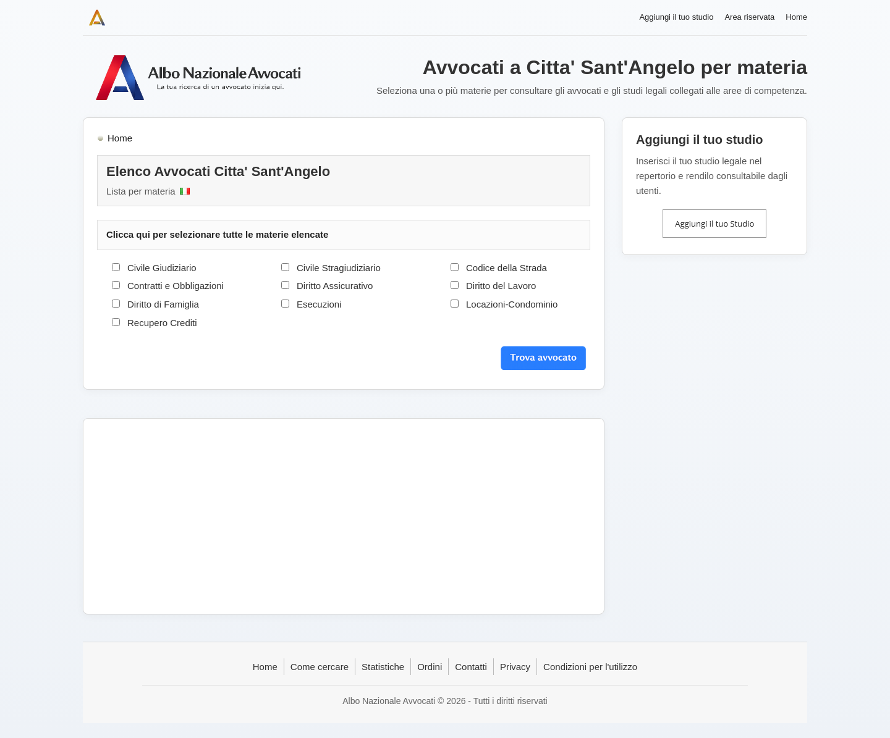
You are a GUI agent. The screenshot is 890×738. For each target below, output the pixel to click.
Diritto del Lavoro (501, 285)
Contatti (471, 666)
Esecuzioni (319, 304)
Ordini (429, 666)
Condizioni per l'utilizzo (590, 666)
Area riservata (749, 17)
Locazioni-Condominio (511, 304)
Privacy (515, 666)
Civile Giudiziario (162, 267)
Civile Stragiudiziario (339, 267)
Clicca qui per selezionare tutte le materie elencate (217, 234)
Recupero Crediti (162, 322)
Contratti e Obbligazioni (175, 285)
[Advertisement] (344, 516)
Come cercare (319, 666)
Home (796, 17)
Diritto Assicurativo (335, 285)
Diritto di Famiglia (163, 304)
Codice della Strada (506, 267)
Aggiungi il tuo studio (676, 17)
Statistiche (383, 666)
